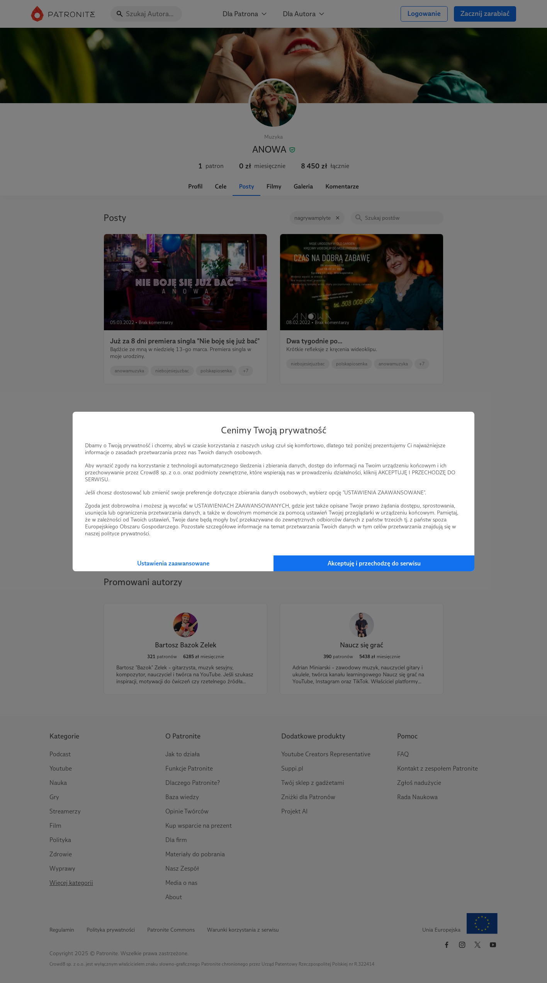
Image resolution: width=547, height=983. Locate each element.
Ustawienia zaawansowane (173, 563)
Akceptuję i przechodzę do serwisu (374, 563)
